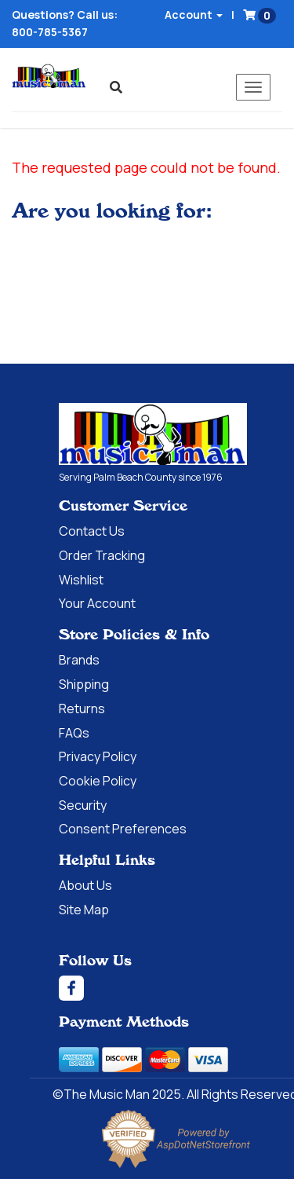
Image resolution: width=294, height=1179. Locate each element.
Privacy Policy (97, 756)
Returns (82, 708)
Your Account (97, 603)
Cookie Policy (97, 780)
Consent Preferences (123, 828)
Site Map (84, 909)
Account (194, 14)
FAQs (74, 732)
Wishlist (81, 579)
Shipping (84, 684)
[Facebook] (176, 988)
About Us (85, 885)
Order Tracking (102, 555)
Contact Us (92, 531)
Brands (79, 659)
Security (83, 805)
